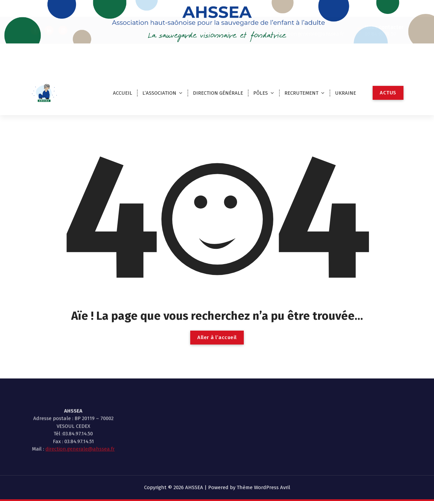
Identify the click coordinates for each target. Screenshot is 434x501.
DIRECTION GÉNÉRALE (218, 93)
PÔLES (260, 93)
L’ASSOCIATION (159, 93)
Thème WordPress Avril (263, 487)
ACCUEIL (122, 93)
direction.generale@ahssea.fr (80, 435)
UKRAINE (345, 93)
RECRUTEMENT (301, 93)
